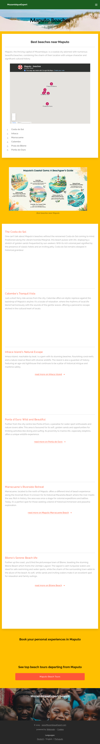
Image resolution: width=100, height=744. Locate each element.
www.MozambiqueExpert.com (54, 725)
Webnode (51, 729)
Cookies (60, 729)
